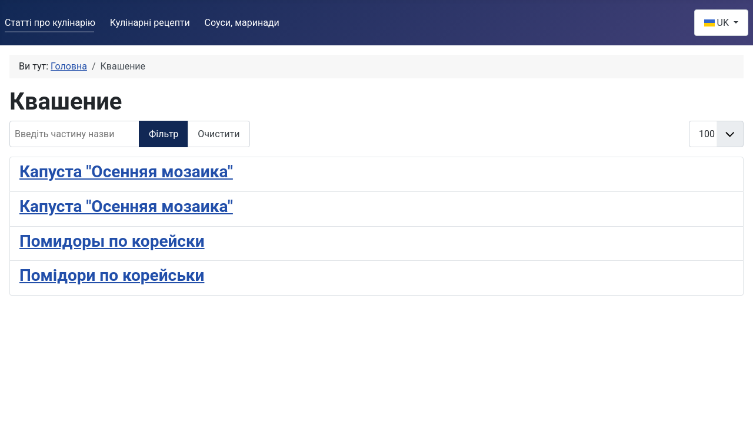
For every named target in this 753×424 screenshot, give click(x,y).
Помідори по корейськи (111, 275)
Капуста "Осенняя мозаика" (126, 171)
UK (717, 22)
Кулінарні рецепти (150, 22)
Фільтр (163, 134)
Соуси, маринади (242, 22)
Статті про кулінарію (50, 22)
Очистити (218, 134)
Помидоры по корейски (112, 241)
